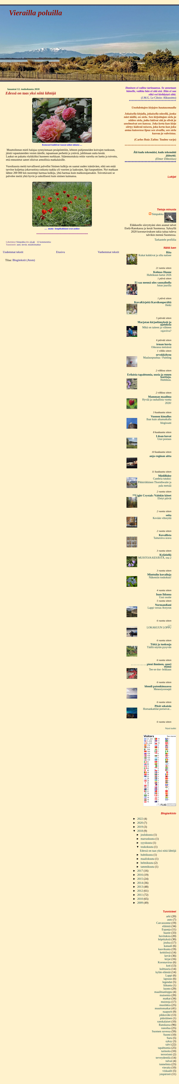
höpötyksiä (164, 939)
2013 (140, 886)
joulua (167, 942)
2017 (140, 870)
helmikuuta (147, 862)
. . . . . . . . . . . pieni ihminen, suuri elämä (151, 665)
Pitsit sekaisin (163, 706)
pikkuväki (165, 1014)
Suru (169, 1037)
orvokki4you (163, 354)
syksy (169, 1041)
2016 (140, 874)
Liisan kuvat (163, 436)
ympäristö (165, 1074)
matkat (167, 998)
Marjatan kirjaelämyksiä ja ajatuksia (154, 323)
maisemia (165, 995)
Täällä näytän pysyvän (159, 647)
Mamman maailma (159, 396)
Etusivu (60, 252)
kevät (24, 244)
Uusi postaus (164, 439)
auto (19, 244)
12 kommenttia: (44, 242)
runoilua (166, 1028)
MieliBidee (164, 475)
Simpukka (157, 214)
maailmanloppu (163, 991)
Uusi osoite (165, 597)
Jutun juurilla (164, 285)
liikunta (167, 985)
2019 (140, 826)
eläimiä (166, 926)
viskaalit (167, 1070)
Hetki (168, 305)
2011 (140, 894)
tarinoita (166, 1051)
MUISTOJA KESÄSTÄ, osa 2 (154, 557)
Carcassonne (163, 922)
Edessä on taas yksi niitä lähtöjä (31, 93)
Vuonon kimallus (161, 416)
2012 (140, 890)
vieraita (166, 1067)
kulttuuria (165, 968)
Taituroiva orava (162, 537)
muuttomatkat (34, 244)
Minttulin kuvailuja (159, 574)
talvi (168, 1044)
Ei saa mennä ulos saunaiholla (153, 282)
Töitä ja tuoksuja (160, 644)
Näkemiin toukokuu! (160, 577)
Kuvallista (165, 535)
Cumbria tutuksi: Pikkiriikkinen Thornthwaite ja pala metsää (154, 482)
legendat (167, 982)
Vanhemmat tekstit (108, 252)
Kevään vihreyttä (162, 518)
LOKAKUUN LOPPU (159, 627)
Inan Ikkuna (163, 594)
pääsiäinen (166, 1018)
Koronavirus (165, 962)
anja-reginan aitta (160, 456)
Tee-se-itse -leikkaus (160, 669)
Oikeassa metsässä (161, 347)
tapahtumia (164, 1047)
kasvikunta (164, 949)
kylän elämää (163, 972)
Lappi (168, 975)
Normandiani (163, 604)
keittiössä (165, 952)
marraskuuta (148, 838)
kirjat (168, 959)
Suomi (167, 1034)
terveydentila (163, 1057)
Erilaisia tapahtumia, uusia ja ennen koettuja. (149, 376)
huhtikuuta (147, 854)
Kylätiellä (165, 554)
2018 (140, 830)
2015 (140, 878)
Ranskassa (165, 1024)
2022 (140, 818)
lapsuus (167, 978)
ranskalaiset (164, 1021)
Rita (168, 252)
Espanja (166, 929)
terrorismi (166, 1054)
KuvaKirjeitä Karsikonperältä (152, 302)
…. (169, 624)
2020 (140, 822)
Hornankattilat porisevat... (157, 708)
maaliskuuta (148, 858)
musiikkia (165, 1005)
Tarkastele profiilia (165, 239)
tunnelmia (165, 1064)
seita (168, 515)
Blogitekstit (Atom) (24, 260)
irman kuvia (163, 344)
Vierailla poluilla (35, 12)
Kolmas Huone (162, 272)
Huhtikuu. (165, 379)
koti (168, 965)
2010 (140, 898)
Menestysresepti (162, 689)
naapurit (167, 1011)
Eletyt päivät (164, 498)
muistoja (166, 1001)
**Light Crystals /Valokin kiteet (151, 495)
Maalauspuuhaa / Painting (157, 357)
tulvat (169, 1060)
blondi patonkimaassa (158, 686)
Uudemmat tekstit (13, 252)
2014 (140, 882)
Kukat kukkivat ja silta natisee (154, 255)
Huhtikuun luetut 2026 (159, 274)
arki (168, 916)
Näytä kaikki (170, 728)
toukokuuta (147, 846)
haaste (167, 932)
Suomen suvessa (161, 1031)
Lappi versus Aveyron (159, 607)
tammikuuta (148, 866)
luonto (167, 988)
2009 (140, 902)
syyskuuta (147, 842)
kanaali (168, 945)
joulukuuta (147, 834)
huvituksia (165, 936)
